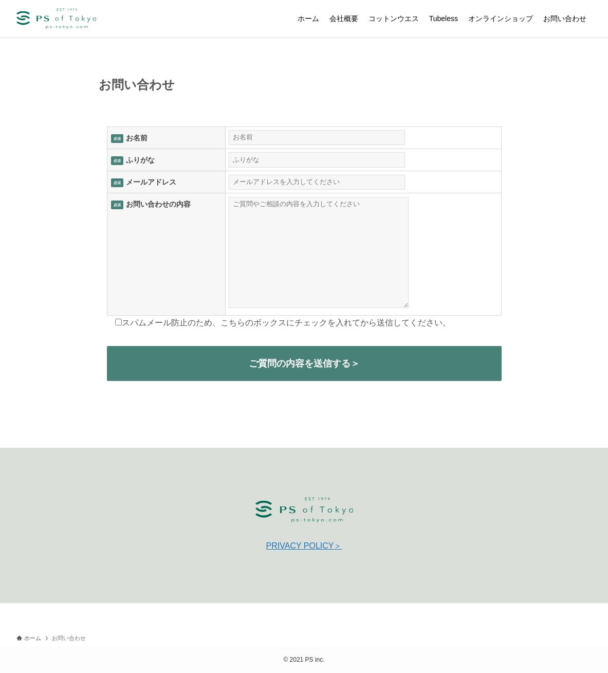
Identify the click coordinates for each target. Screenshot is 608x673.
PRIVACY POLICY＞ (304, 545)
